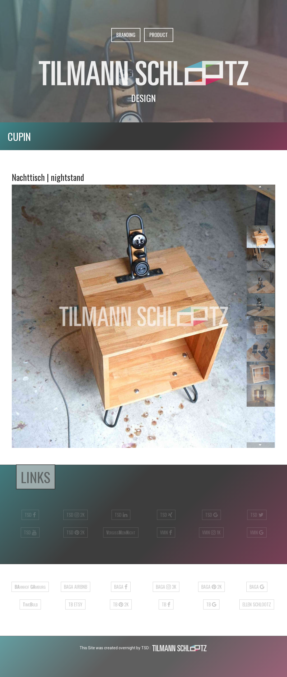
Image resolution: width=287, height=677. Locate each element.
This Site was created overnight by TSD (114, 648)
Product (158, 34)
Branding (125, 34)
